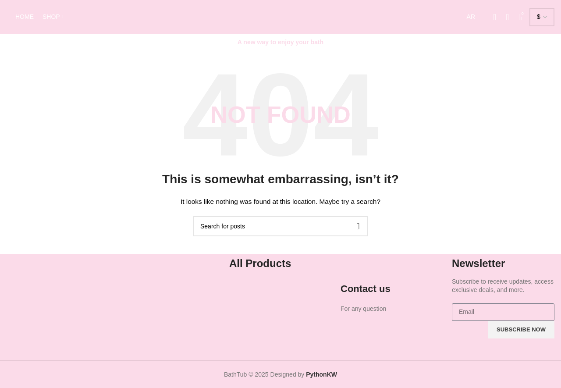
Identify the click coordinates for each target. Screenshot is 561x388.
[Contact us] (351, 269)
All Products (260, 263)
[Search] (507, 17)
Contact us (366, 288)
